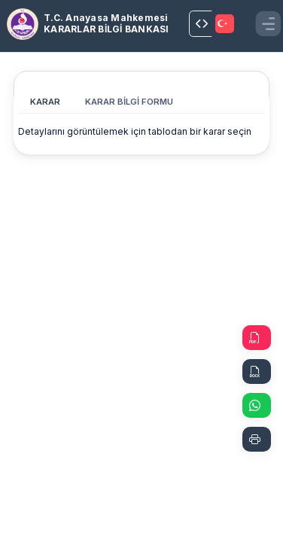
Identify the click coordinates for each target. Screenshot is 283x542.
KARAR (45, 101)
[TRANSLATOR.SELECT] (226, 24)
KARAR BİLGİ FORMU (129, 101)
